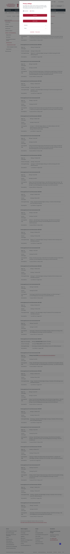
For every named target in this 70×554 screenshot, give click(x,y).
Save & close (35, 21)
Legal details (32, 31)
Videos (33, 10)
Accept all (35, 15)
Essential (26, 10)
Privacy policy (37, 31)
